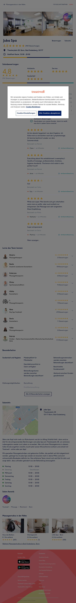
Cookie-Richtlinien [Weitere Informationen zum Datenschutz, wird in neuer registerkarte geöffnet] (33, 107)
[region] (38, 102)
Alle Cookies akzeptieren (49, 113)
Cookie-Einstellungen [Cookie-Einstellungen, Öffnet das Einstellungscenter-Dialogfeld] (26, 113)
